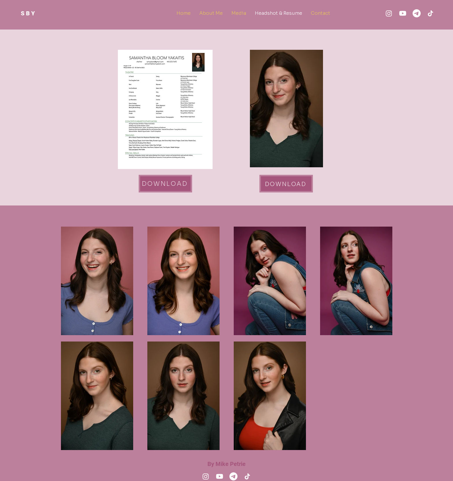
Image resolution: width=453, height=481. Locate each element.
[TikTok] (430, 13)
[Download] (165, 183)
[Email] (417, 13)
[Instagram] (389, 13)
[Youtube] (403, 13)
